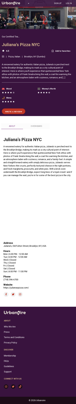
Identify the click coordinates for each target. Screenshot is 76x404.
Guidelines (9, 366)
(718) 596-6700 (10, 279)
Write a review (13, 111)
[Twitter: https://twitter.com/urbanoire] (13, 386)
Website (7, 284)
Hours (6, 251)
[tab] (57, 3)
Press (7, 332)
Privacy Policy (10, 342)
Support (8, 371)
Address (8, 243)
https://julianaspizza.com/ (16, 287)
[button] (27, 3)
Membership (10, 356)
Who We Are (10, 326)
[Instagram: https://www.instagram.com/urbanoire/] (6, 386)
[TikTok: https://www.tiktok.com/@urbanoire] (20, 386)
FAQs (6, 361)
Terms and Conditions (14, 337)
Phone (6, 276)
